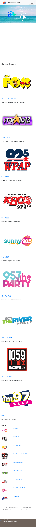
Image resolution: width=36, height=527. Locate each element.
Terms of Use (30, 510)
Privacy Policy (27, 507)
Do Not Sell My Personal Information (13, 510)
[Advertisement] (18, 43)
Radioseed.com (14, 3)
